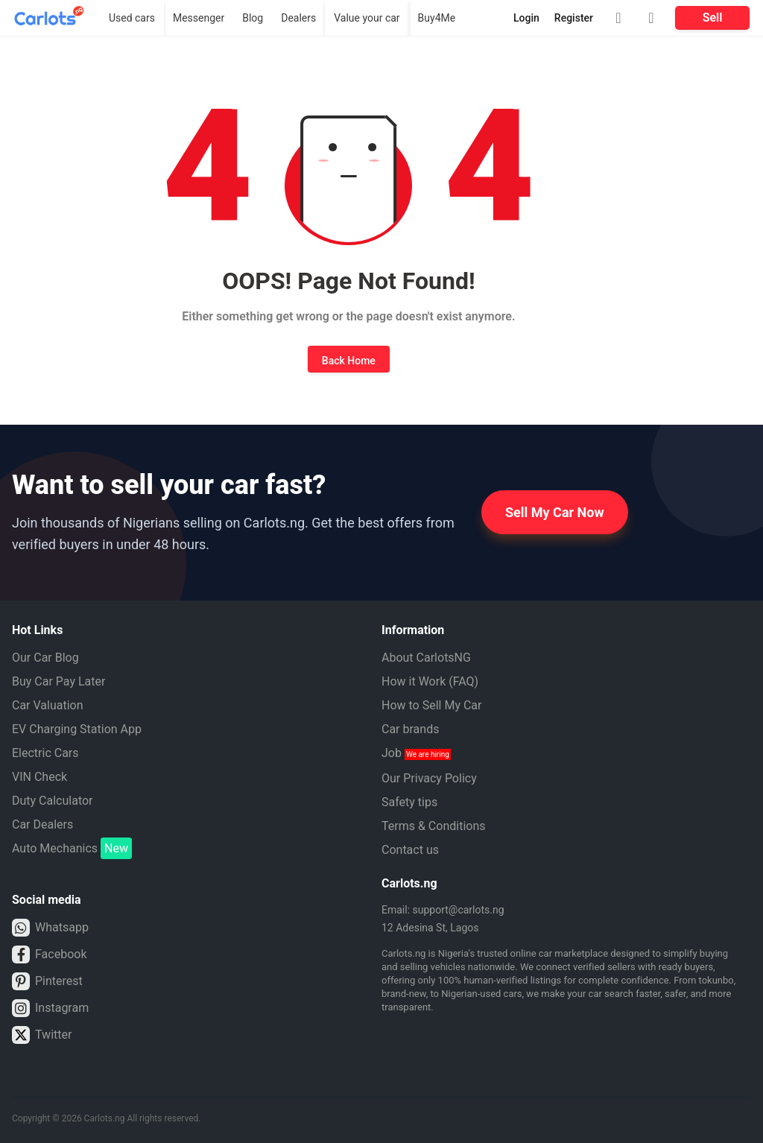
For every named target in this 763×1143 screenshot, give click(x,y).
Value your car (366, 18)
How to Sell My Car (431, 705)
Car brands (410, 729)
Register (573, 18)
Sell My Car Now (554, 512)
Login (526, 18)
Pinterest (47, 981)
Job (416, 753)
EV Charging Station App (77, 729)
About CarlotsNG (426, 657)
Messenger (198, 18)
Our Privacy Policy (429, 778)
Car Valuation (47, 705)
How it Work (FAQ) (430, 681)
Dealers (298, 18)
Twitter (42, 1035)
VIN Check (39, 777)
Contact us (410, 850)
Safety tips (409, 802)
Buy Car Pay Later (58, 681)
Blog (252, 18)
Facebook (49, 954)
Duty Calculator (52, 801)
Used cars (132, 18)
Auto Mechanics (72, 849)
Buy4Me (437, 18)
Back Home (349, 361)
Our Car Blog (45, 657)
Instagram (50, 1008)
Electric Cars (45, 753)
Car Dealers (42, 824)
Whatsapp (50, 928)
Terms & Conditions (434, 826)
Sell (713, 17)
